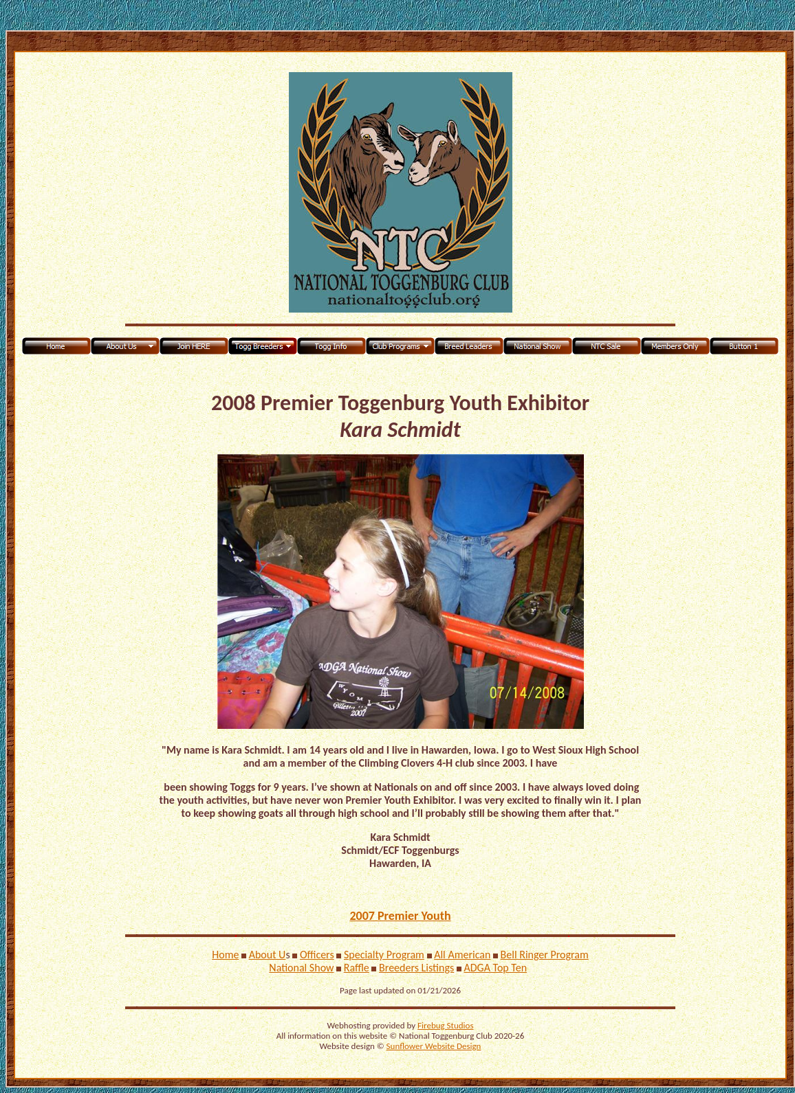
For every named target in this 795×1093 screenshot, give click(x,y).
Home (225, 954)
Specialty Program (384, 954)
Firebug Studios (445, 1025)
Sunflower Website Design (433, 1046)
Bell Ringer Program (545, 954)
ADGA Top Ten (495, 967)
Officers (317, 954)
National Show (301, 967)
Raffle (356, 967)
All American (462, 954)
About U (267, 954)
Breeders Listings (416, 967)
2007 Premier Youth (399, 915)
